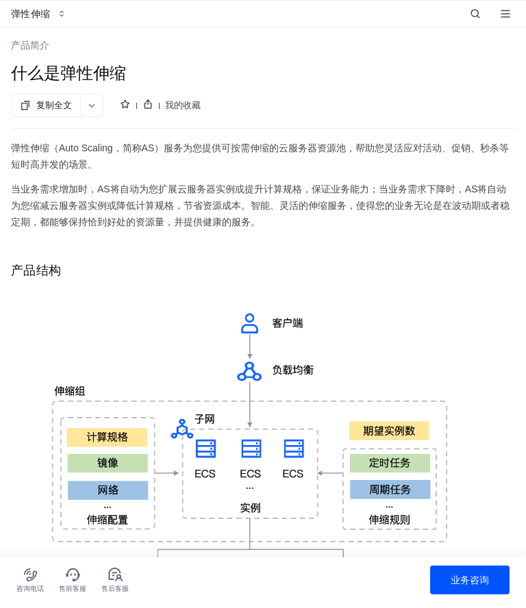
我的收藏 (183, 105)
